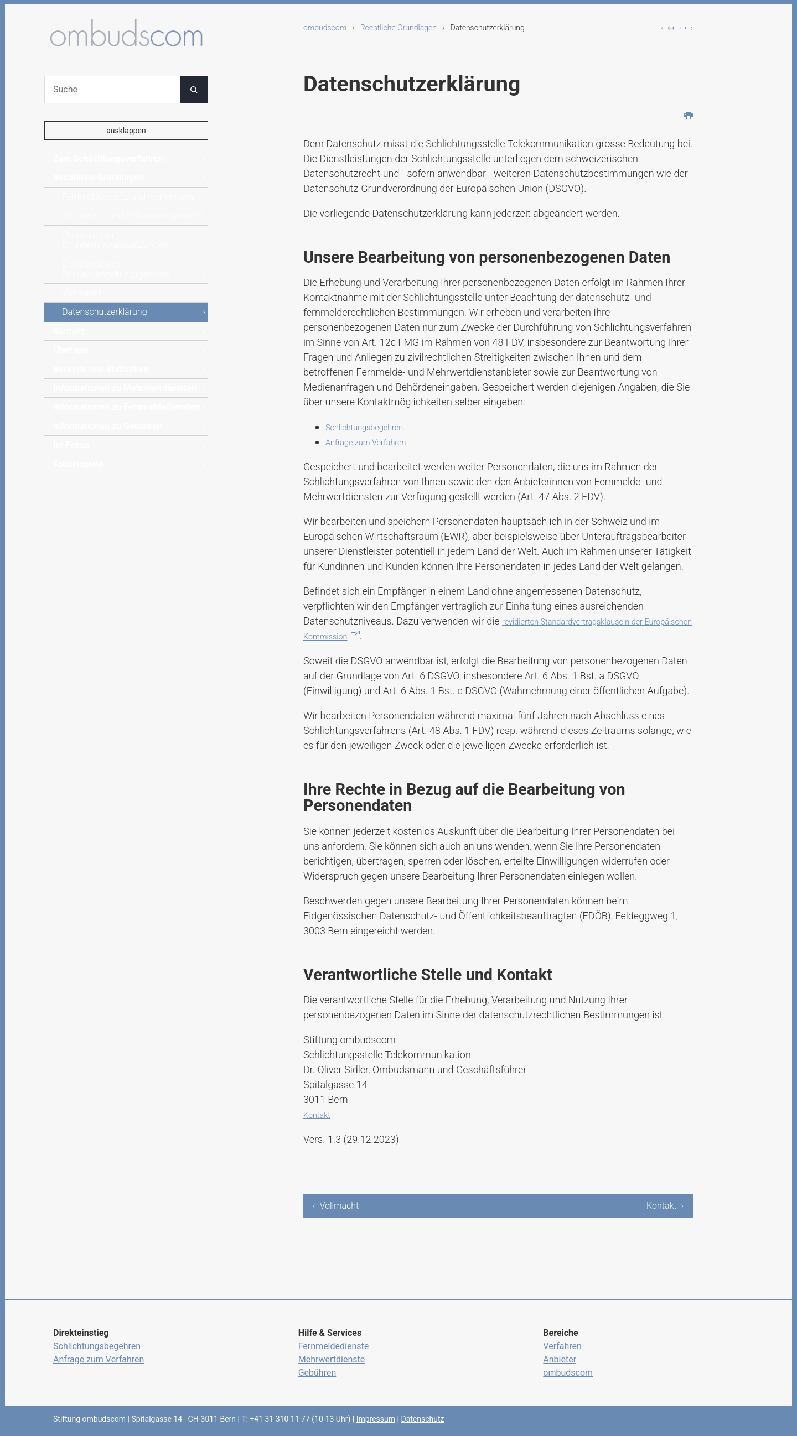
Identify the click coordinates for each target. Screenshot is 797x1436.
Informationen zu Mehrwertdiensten (124, 388)
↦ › (686, 27)
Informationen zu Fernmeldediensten (126, 407)
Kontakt (320, 1114)
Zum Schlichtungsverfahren (108, 158)
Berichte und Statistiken (101, 369)
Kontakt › (665, 1205)
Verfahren (562, 1346)
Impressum (375, 1418)
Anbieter (559, 1359)
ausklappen (126, 130)
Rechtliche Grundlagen (398, 27)
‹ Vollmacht (336, 1205)
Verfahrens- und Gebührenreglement (132, 215)
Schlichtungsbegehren (373, 427)
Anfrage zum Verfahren (375, 442)
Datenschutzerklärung (104, 311)
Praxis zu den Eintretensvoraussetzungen (114, 240)
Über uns (71, 350)
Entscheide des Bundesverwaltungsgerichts (115, 268)
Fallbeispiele (78, 464)
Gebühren (317, 1372)
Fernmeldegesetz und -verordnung (128, 196)
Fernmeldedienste (333, 1346)
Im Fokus (71, 445)
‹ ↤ (667, 27)
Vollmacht (81, 293)
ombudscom (324, 27)
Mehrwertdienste (331, 1359)
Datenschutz (422, 1418)
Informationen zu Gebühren (107, 426)
